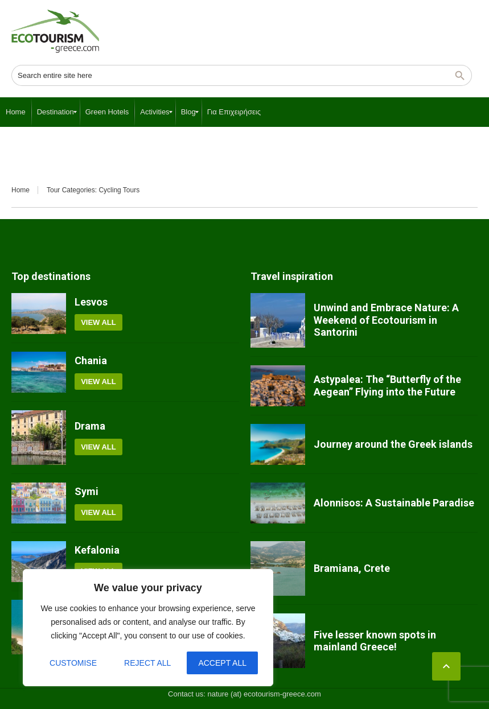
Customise (73, 662)
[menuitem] (15, 112)
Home (20, 190)
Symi (86, 491)
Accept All (222, 662)
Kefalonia (97, 550)
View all (98, 322)
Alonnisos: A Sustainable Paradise (394, 503)
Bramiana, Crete (352, 568)
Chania (91, 360)
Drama (90, 426)
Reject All (147, 662)
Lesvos (91, 302)
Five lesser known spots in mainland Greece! (375, 641)
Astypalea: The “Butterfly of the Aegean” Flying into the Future (387, 385)
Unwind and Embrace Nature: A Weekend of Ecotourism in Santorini (386, 320)
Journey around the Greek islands (393, 444)
